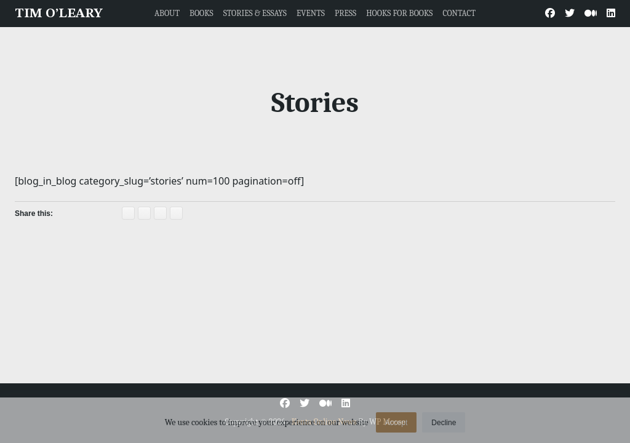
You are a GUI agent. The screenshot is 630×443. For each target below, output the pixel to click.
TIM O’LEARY (59, 13)
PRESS (345, 13)
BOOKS (201, 13)
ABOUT (167, 13)
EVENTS (311, 13)
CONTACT (459, 13)
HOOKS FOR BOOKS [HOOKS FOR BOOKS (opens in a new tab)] (399, 13)
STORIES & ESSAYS (255, 13)
